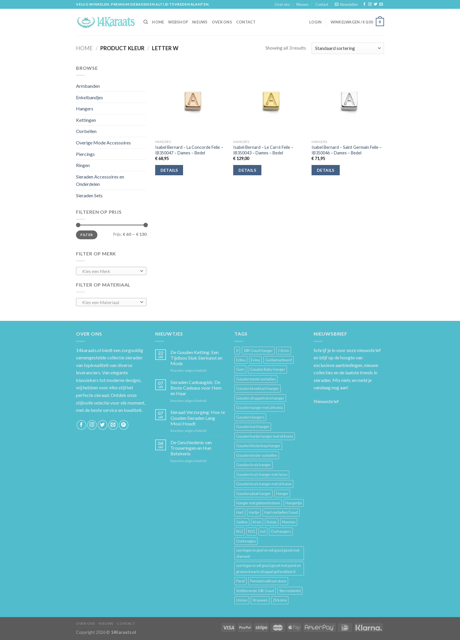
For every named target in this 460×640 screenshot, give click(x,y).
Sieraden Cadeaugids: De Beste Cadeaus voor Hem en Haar (195, 387)
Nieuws (302, 4)
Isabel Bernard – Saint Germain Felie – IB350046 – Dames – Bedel (347, 150)
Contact (321, 4)
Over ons (282, 4)
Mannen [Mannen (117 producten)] (288, 522)
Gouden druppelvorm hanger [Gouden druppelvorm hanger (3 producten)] (260, 398)
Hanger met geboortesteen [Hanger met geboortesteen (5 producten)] (258, 503)
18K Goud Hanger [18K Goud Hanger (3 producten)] (258, 350)
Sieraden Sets (89, 195)
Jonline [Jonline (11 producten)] (242, 522)
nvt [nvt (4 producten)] (262, 531)
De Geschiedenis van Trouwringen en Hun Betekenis (191, 447)
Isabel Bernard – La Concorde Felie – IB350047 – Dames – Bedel (189, 150)
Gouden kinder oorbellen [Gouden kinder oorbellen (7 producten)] (256, 455)
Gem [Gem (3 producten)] (240, 369)
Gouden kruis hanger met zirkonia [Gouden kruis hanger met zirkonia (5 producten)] (264, 483)
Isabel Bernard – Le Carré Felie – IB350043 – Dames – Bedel (263, 150)
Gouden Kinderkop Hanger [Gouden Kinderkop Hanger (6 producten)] (258, 445)
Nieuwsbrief (326, 401)
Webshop (178, 22)
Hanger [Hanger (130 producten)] (282, 493)
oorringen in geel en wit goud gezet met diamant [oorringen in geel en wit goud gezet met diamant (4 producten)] (268, 553)
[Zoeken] (145, 22)
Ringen (83, 165)
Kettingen (86, 120)
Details (169, 170)
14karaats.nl (88, 350)
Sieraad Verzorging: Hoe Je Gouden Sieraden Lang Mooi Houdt (197, 417)
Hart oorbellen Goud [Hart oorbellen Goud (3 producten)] (281, 512)
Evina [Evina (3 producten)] (255, 360)
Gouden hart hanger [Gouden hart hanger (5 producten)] (252, 426)
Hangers (84, 108)
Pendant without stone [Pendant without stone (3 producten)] (268, 581)
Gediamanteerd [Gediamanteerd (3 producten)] (278, 360)
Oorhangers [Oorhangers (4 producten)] (281, 531)
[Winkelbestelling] (348, 48)
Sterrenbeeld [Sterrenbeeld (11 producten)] (290, 590)
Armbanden (88, 86)
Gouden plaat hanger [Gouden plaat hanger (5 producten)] (253, 493)
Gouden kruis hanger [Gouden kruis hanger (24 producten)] (253, 464)
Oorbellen (86, 131)
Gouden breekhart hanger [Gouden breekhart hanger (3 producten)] (257, 388)
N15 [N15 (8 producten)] (251, 531)
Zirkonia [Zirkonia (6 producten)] (280, 600)
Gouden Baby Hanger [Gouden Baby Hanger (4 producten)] (267, 369)
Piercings (85, 154)
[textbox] (110, 271)
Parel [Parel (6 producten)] (240, 581)
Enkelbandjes (89, 97)
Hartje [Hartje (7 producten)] (254, 512)
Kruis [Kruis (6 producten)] (257, 522)
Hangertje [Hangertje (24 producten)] (293, 503)
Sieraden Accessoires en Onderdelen (100, 180)
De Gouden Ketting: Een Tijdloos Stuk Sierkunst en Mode (196, 357)
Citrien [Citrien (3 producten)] (283, 350)
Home (84, 48)
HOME (158, 22)
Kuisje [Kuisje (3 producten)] (272, 522)
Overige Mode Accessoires (103, 142)
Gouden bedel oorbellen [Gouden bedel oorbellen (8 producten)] (256, 379)
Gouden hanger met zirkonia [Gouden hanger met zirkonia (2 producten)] (259, 407)
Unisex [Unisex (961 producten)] (241, 600)
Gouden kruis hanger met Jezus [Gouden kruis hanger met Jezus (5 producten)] (262, 474)
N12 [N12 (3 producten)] (239, 531)
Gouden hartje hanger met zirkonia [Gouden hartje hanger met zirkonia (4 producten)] (264, 436)
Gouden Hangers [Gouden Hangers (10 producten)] (250, 417)
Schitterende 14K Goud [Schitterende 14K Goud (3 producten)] (255, 590)
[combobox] (111, 271)
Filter (86, 235)
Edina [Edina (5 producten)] (241, 360)
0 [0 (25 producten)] (237, 350)
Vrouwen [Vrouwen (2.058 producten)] (260, 600)
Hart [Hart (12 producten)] (239, 512)
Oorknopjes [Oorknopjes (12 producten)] (246, 541)
